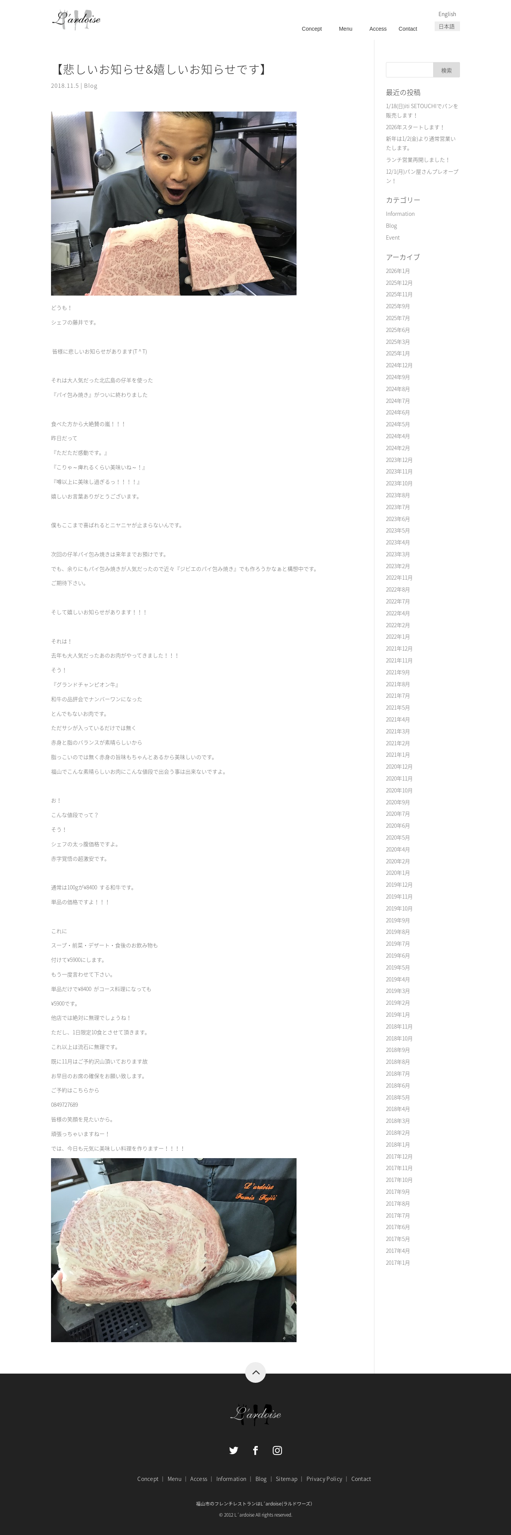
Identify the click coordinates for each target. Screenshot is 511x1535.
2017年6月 (398, 1227)
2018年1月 (398, 1144)
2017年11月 (399, 1168)
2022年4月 (398, 613)
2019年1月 (398, 1014)
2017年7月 (398, 1215)
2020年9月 (398, 802)
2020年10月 (399, 790)
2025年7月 (398, 318)
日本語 (446, 26)
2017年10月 (399, 1179)
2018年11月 (399, 1026)
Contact (408, 28)
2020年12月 (399, 766)
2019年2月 (398, 1002)
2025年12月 (399, 282)
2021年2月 (398, 743)
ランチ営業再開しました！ (418, 159)
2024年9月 (398, 377)
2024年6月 (398, 412)
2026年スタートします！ (415, 127)
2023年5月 (398, 530)
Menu (345, 28)
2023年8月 (398, 495)
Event (393, 237)
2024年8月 (398, 389)
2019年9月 (398, 920)
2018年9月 (398, 1049)
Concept (312, 28)
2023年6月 (398, 519)
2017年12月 (399, 1156)
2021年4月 (398, 719)
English (447, 14)
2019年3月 (398, 990)
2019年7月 (398, 943)
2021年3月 (398, 731)
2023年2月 (398, 566)
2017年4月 (398, 1250)
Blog (90, 85)
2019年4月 (398, 979)
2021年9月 (398, 672)
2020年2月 (398, 861)
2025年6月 (398, 330)
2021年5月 (398, 707)
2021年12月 (399, 648)
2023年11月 (399, 471)
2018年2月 (398, 1132)
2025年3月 (398, 341)
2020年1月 (398, 872)
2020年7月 (398, 813)
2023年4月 (398, 542)
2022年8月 (398, 589)
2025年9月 (398, 306)
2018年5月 (398, 1097)
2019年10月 (399, 908)
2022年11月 (399, 577)
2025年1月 (398, 353)
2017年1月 (398, 1262)
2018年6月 (398, 1085)
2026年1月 (398, 270)
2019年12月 (399, 884)
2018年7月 (398, 1073)
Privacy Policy (324, 1478)
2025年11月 (399, 294)
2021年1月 (398, 754)
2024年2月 (398, 448)
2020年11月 (399, 778)
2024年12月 (399, 365)
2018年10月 (399, 1038)
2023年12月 (399, 459)
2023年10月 (399, 483)
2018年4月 (398, 1109)
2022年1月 (398, 636)
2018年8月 (398, 1061)
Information (400, 213)
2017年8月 (398, 1203)
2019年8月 (398, 931)
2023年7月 (398, 507)
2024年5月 (398, 424)
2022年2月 (398, 625)
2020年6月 (398, 825)
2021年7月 (398, 695)
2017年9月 (398, 1191)
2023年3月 (398, 554)
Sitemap (286, 1478)
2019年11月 (399, 896)
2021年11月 (399, 660)
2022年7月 (398, 601)
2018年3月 (398, 1120)
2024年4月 (398, 436)
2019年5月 (398, 967)
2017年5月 (398, 1238)
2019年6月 (398, 955)
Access (378, 28)
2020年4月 (398, 849)
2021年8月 (398, 684)
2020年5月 (398, 837)
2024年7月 (398, 400)
